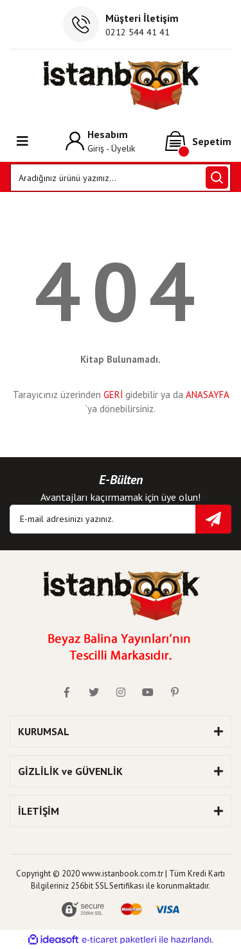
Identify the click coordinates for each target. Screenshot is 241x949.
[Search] (120, 177)
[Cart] (198, 141)
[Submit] (213, 519)
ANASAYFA (207, 394)
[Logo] (120, 84)
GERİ (113, 394)
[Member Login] (100, 140)
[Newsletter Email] (120, 519)
